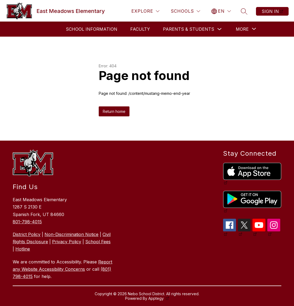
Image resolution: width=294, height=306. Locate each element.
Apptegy (156, 298)
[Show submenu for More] (242, 29)
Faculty (140, 29)
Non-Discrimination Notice (71, 234)
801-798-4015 (27, 221)
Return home (114, 111)
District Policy (26, 234)
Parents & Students (188, 29)
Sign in (270, 11)
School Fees (98, 241)
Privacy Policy (66, 241)
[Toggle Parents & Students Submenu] (219, 29)
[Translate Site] (221, 11)
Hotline (22, 249)
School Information (91, 29)
